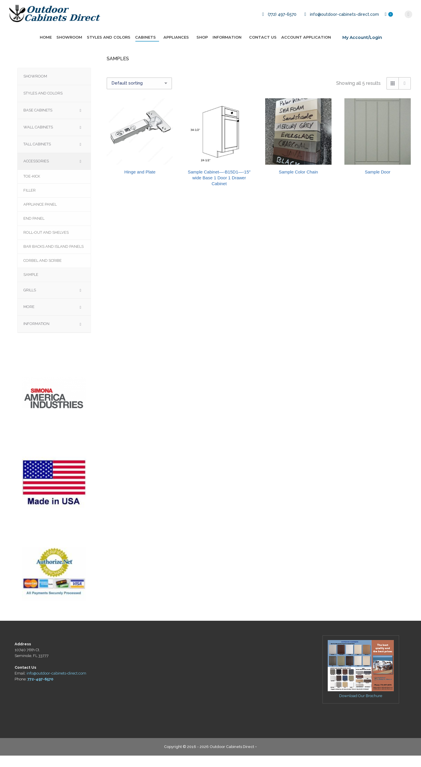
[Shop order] (139, 95)
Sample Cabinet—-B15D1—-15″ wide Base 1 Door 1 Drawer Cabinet (219, 189)
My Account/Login (362, 48)
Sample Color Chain (298, 183)
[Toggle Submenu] (80, 121)
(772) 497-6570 (278, 25)
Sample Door (378, 183)
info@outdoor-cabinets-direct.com (340, 25)
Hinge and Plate (140, 183)
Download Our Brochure (360, 707)
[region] (54, 404)
